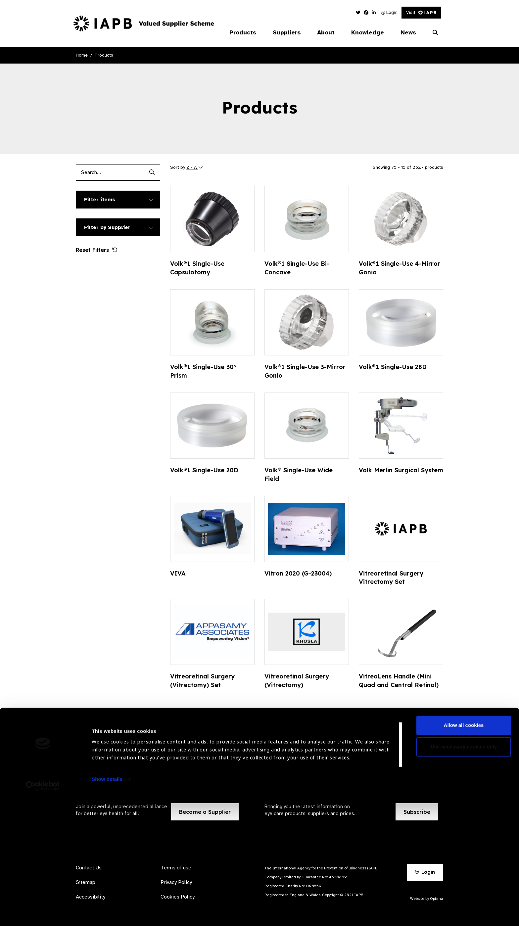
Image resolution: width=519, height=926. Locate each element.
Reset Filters (97, 250)
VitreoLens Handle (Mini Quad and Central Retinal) (399, 680)
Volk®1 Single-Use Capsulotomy (197, 268)
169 (363, 720)
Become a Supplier (205, 812)
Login (389, 12)
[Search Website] (435, 33)
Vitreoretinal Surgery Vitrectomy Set (391, 578)
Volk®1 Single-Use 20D (204, 470)
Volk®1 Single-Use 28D (393, 367)
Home (82, 55)
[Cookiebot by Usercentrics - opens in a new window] (43, 913)
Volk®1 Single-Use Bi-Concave (296, 268)
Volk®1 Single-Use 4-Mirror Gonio (399, 268)
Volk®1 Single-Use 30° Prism (203, 371)
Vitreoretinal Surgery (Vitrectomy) (296, 680)
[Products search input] (110, 172)
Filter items (99, 199)
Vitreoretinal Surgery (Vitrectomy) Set (202, 680)
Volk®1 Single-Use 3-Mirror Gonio (305, 371)
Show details (107, 906)
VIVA (178, 573)
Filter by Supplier (107, 227)
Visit (421, 12)
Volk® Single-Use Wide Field (298, 474)
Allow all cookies (464, 852)
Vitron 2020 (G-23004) (298, 573)
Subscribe (416, 812)
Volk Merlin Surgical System (401, 470)
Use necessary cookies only (464, 874)
